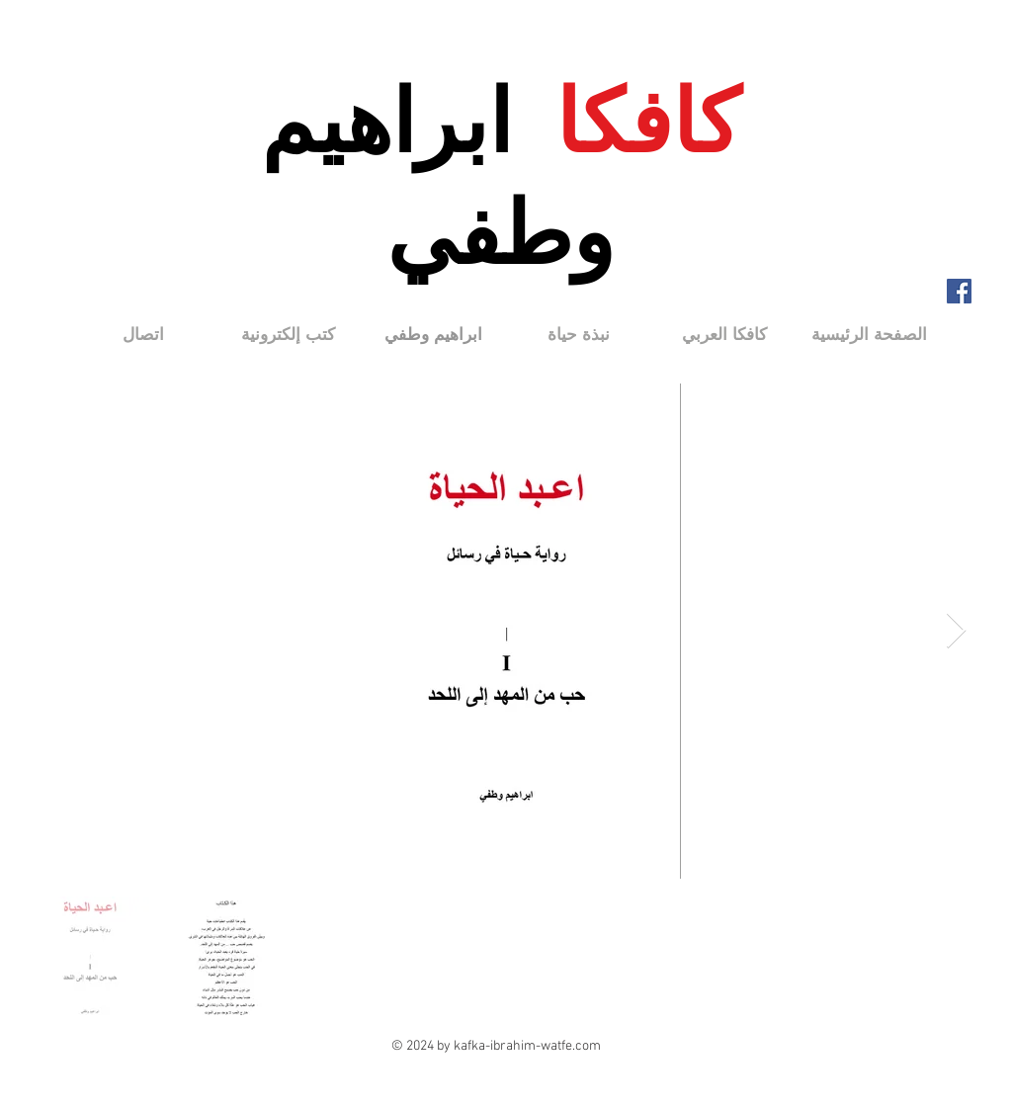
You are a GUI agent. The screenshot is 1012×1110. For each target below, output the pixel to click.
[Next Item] (956, 631)
